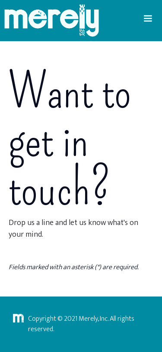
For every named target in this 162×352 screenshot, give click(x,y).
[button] (147, 18)
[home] (49, 20)
